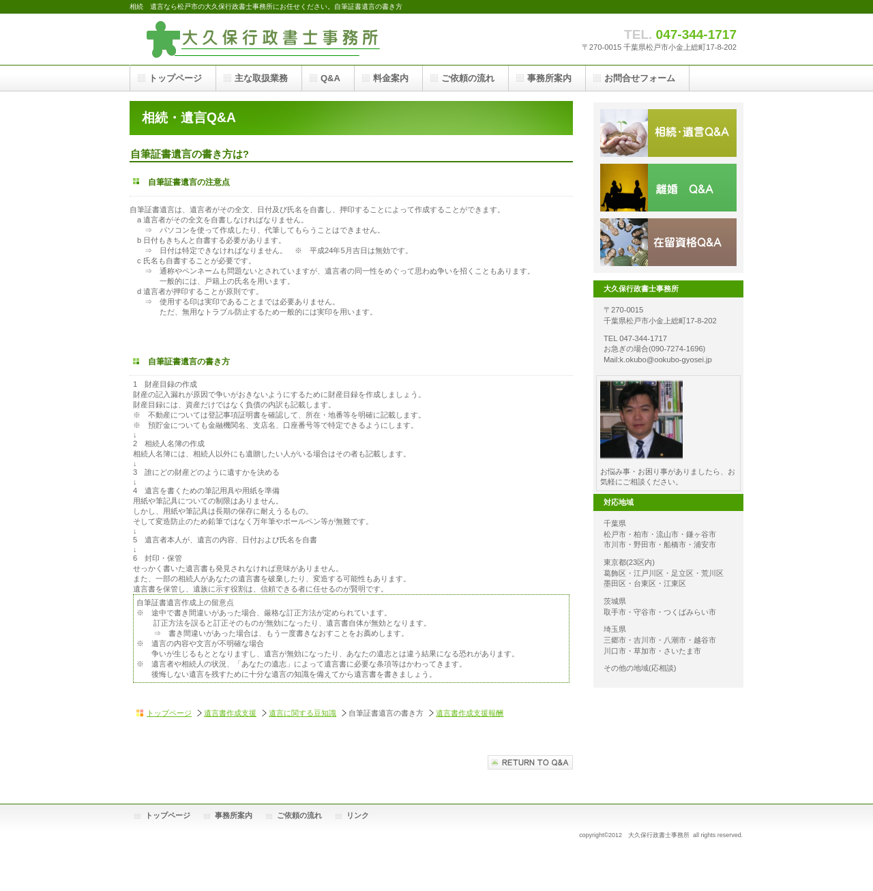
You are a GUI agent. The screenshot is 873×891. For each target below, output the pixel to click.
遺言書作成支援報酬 (469, 713)
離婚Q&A (668, 187)
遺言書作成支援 (230, 713)
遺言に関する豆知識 (302, 713)
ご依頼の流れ (299, 815)
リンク (357, 815)
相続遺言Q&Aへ (530, 762)
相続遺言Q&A (668, 133)
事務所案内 (233, 815)
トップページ (169, 713)
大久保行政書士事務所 (266, 39)
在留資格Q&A (668, 242)
